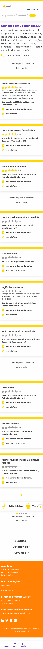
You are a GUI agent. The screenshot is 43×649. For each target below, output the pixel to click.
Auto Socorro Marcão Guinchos (18, 130)
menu (6, 645)
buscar (23, 645)
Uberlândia (8, 387)
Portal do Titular (7, 603)
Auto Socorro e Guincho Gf (16, 83)
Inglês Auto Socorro (12, 287)
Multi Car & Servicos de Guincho (19, 331)
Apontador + (6, 585)
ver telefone (11, 113)
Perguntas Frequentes (10, 572)
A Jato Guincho (10, 253)
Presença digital (8, 590)
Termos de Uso (7, 575)
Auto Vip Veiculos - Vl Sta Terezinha (21, 217)
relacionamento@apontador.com (16, 613)
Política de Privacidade (10, 600)
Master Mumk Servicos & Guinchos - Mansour (21, 461)
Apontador (8, 16)
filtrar (15, 645)
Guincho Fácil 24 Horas (14, 166)
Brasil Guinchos (10, 423)
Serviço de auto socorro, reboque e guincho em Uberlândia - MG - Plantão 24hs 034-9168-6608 (21, 296)
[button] (17, 513)
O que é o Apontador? (10, 570)
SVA (2, 588)
